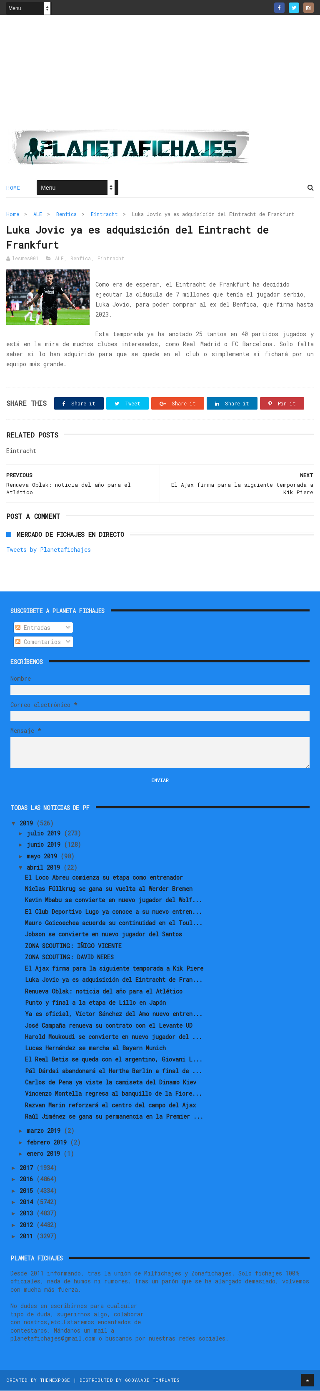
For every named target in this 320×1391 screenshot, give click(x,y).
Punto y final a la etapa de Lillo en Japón (95, 1003)
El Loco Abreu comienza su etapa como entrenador (104, 878)
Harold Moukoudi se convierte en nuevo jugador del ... (113, 1037)
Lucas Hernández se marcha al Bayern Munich (95, 1049)
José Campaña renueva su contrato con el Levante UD (108, 1026)
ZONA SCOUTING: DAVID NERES (69, 958)
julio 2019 (45, 834)
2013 (28, 1214)
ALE (37, 214)
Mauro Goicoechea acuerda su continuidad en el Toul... (113, 924)
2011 (28, 1237)
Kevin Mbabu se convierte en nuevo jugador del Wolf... (113, 901)
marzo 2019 (45, 1131)
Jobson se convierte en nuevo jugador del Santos (103, 935)
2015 (28, 1191)
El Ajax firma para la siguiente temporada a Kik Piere (114, 969)
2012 (28, 1225)
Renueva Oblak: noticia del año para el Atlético (103, 992)
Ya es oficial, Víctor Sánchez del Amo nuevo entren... (113, 1015)
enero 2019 (45, 1154)
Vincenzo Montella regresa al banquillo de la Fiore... (113, 1094)
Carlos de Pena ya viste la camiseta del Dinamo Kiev (110, 1083)
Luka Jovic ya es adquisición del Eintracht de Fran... (113, 980)
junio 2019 (45, 845)
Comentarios (38, 642)
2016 (28, 1180)
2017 (28, 1168)
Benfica (66, 214)
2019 (28, 824)
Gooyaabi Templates (152, 1380)
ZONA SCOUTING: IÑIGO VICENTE (73, 946)
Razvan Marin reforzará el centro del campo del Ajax (110, 1105)
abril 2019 (45, 868)
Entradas (32, 628)
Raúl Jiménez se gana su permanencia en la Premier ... (114, 1117)
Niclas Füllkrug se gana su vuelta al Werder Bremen (108, 889)
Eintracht (104, 214)
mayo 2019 (43, 856)
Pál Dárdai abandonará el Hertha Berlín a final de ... (113, 1072)
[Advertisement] (160, 75)
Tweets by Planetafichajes (48, 550)
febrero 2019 (48, 1143)
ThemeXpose (55, 1380)
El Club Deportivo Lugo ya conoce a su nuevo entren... (113, 912)
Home (13, 188)
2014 (28, 1203)
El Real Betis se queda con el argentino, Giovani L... (113, 1060)
